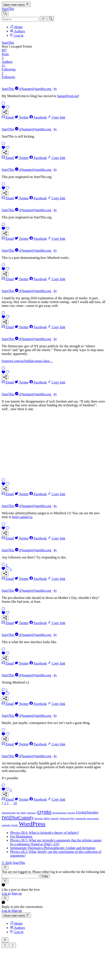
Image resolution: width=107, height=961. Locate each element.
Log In (16, 35)
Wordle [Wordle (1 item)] (14, 825)
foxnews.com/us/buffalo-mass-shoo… (27, 361)
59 (15, 803)
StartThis (8, 9)
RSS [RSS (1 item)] (72, 818)
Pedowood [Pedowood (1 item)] (65, 818)
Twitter (22, 117)
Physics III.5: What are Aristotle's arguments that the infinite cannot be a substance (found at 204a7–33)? (56, 842)
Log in (6, 893)
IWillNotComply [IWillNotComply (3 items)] (18, 817)
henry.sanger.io (22, 517)
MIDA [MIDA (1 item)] (47, 818)
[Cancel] (43, 18)
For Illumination (21, 836)
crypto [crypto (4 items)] (44, 812)
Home (16, 27)
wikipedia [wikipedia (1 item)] (6, 825)
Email (8, 117)
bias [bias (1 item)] (18, 813)
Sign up (16, 893)
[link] (53, 99)
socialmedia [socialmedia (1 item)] (80, 818)
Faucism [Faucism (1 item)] (71, 813)
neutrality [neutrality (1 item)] (55, 818)
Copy (44, 876)
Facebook (38, 117)
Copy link (56, 117)
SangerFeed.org (67, 96)
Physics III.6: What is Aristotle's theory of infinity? (44, 832)
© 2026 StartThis (13, 862)
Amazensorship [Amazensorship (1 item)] (9, 813)
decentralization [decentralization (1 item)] (59, 813)
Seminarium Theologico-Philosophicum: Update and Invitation (52, 848)
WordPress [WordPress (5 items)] (32, 823)
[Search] (5, 13)
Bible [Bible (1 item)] (23, 813)
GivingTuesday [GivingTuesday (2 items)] (87, 812)
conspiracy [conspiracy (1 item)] (31, 813)
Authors (17, 31)
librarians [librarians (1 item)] (39, 818)
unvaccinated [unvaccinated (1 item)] (93, 818)
